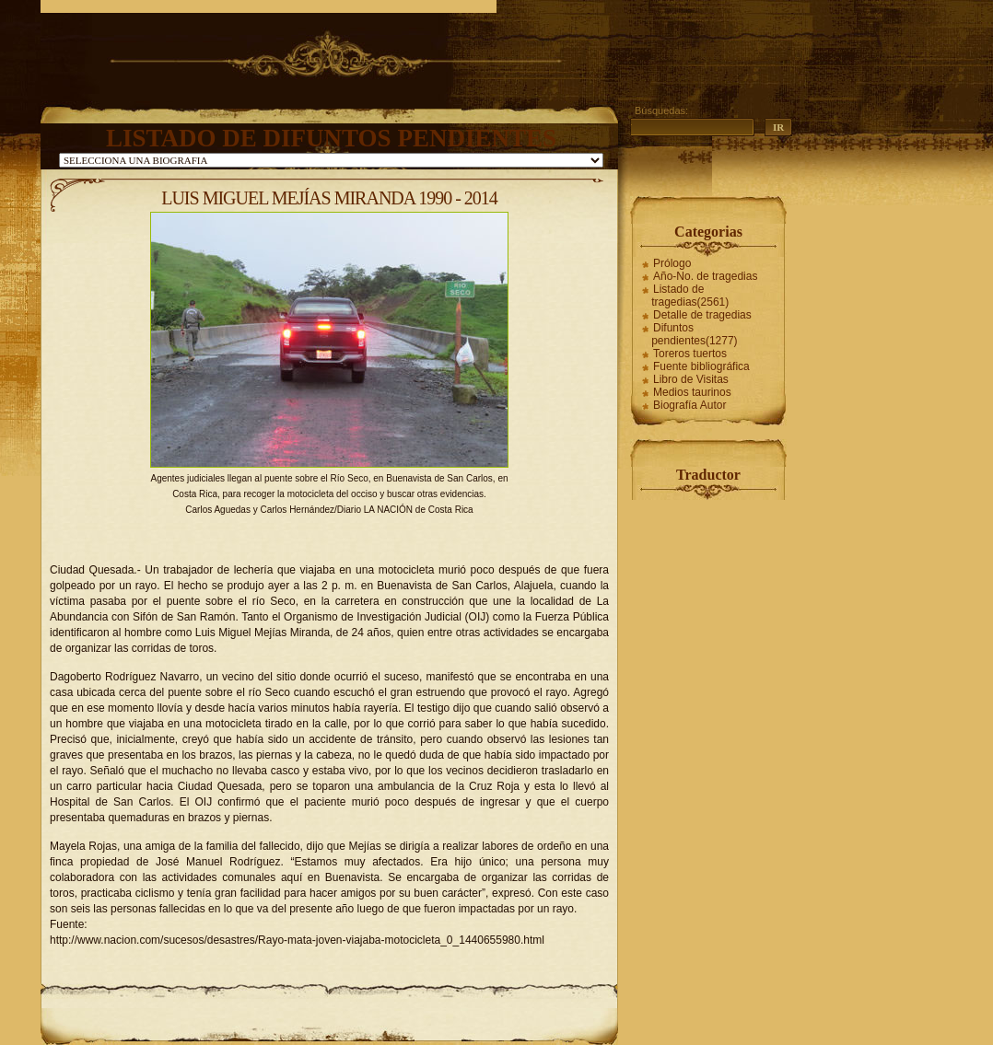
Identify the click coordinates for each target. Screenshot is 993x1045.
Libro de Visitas (691, 379)
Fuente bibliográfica (701, 366)
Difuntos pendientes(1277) (694, 334)
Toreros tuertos (690, 353)
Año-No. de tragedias (705, 276)
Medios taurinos (692, 392)
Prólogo (672, 263)
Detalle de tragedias (702, 314)
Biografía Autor (689, 405)
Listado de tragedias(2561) (690, 295)
